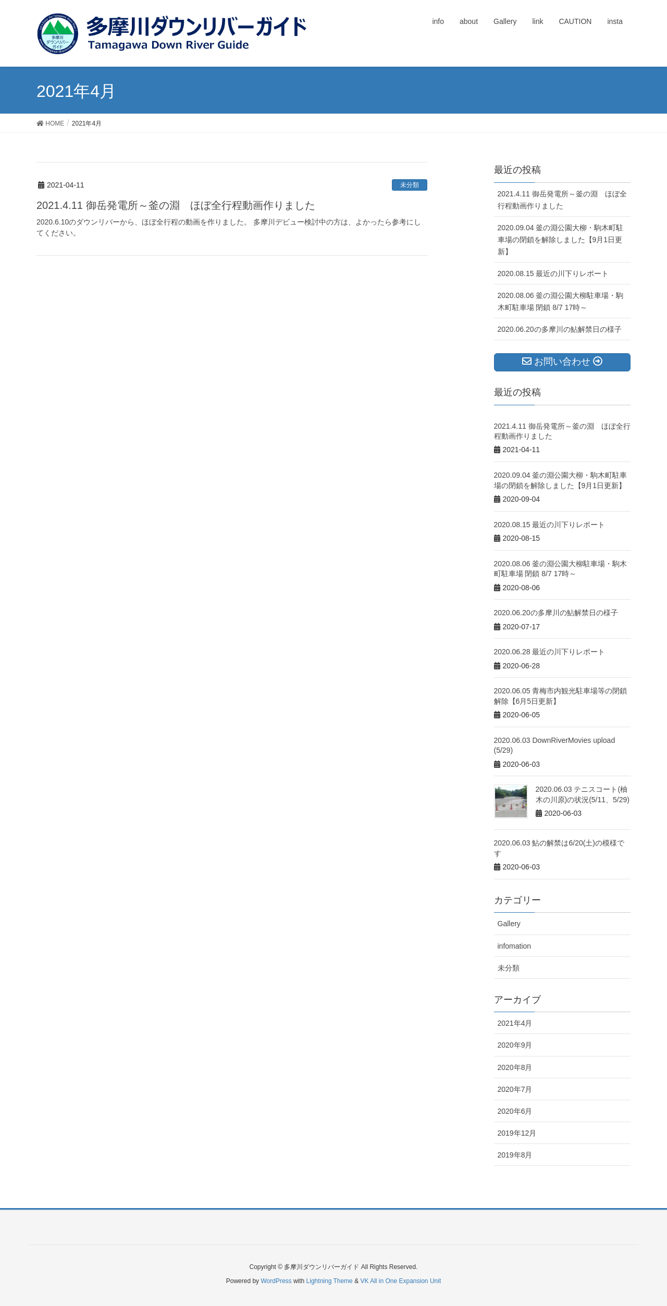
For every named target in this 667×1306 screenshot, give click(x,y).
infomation (515, 946)
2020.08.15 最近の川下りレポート (553, 273)
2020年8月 (515, 1067)
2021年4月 (515, 1023)
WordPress (276, 1281)
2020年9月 (515, 1045)
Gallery (509, 923)
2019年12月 (517, 1133)
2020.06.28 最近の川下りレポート (550, 652)
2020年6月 (515, 1111)
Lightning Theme (329, 1281)
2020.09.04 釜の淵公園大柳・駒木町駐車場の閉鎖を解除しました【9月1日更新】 (561, 239)
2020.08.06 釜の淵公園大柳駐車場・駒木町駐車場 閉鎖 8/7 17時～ (561, 301)
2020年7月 (515, 1089)
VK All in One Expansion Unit (400, 1281)
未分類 (409, 185)
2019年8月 (515, 1155)
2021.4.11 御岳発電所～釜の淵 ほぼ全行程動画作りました (175, 205)
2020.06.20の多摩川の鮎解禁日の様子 (560, 329)
